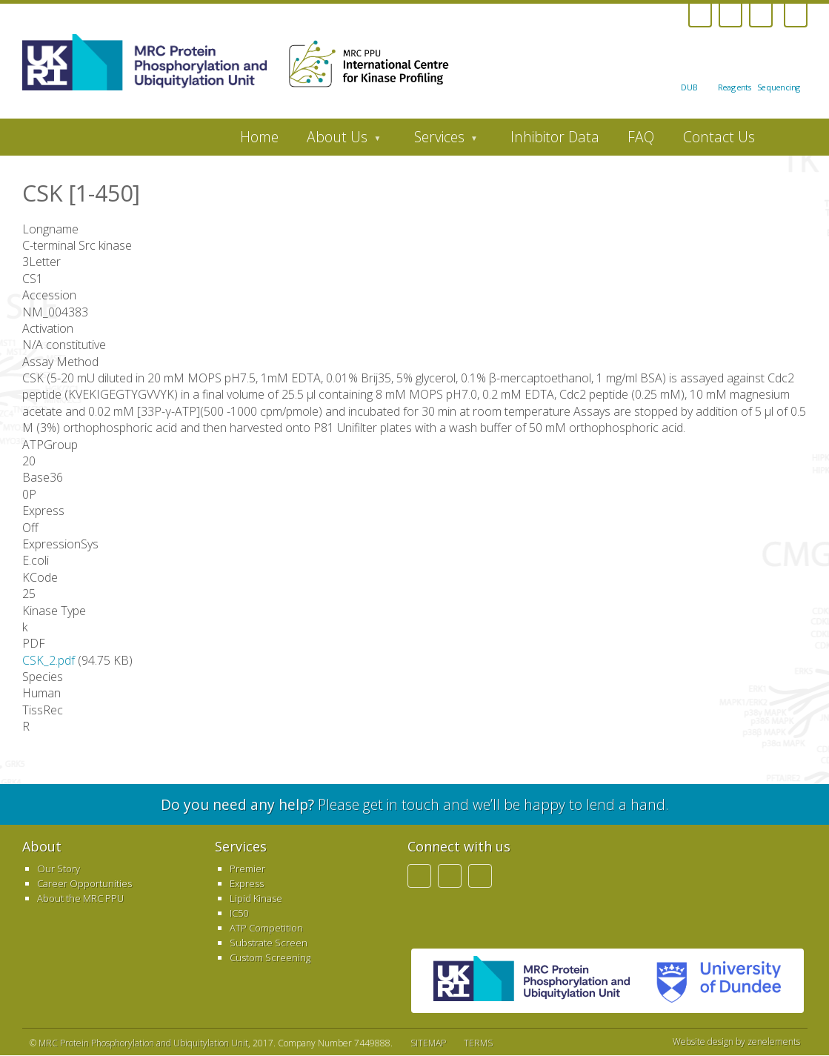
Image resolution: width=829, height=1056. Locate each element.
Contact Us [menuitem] (719, 137)
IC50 (239, 913)
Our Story (58, 868)
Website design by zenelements (736, 1042)
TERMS (478, 1043)
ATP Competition (266, 927)
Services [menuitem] (439, 141)
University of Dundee (713, 981)
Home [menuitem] (259, 137)
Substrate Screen (268, 942)
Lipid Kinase (256, 898)
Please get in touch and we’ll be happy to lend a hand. (415, 804)
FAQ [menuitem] (640, 137)
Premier (247, 868)
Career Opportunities (84, 883)
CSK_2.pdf (48, 660)
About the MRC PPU (80, 898)
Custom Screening (270, 957)
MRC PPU (531, 981)
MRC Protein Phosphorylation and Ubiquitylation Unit (143, 1043)
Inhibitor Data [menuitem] (554, 137)
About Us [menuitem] (337, 141)
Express (247, 883)
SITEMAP (428, 1043)
